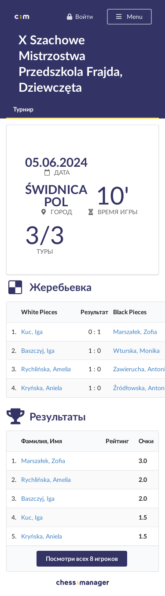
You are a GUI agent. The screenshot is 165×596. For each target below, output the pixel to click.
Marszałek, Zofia (135, 331)
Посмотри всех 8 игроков (82, 558)
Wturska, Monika (136, 350)
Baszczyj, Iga (38, 350)
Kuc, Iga (32, 331)
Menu (129, 16)
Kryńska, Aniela (41, 387)
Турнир (23, 109)
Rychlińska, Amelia (46, 369)
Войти (79, 16)
